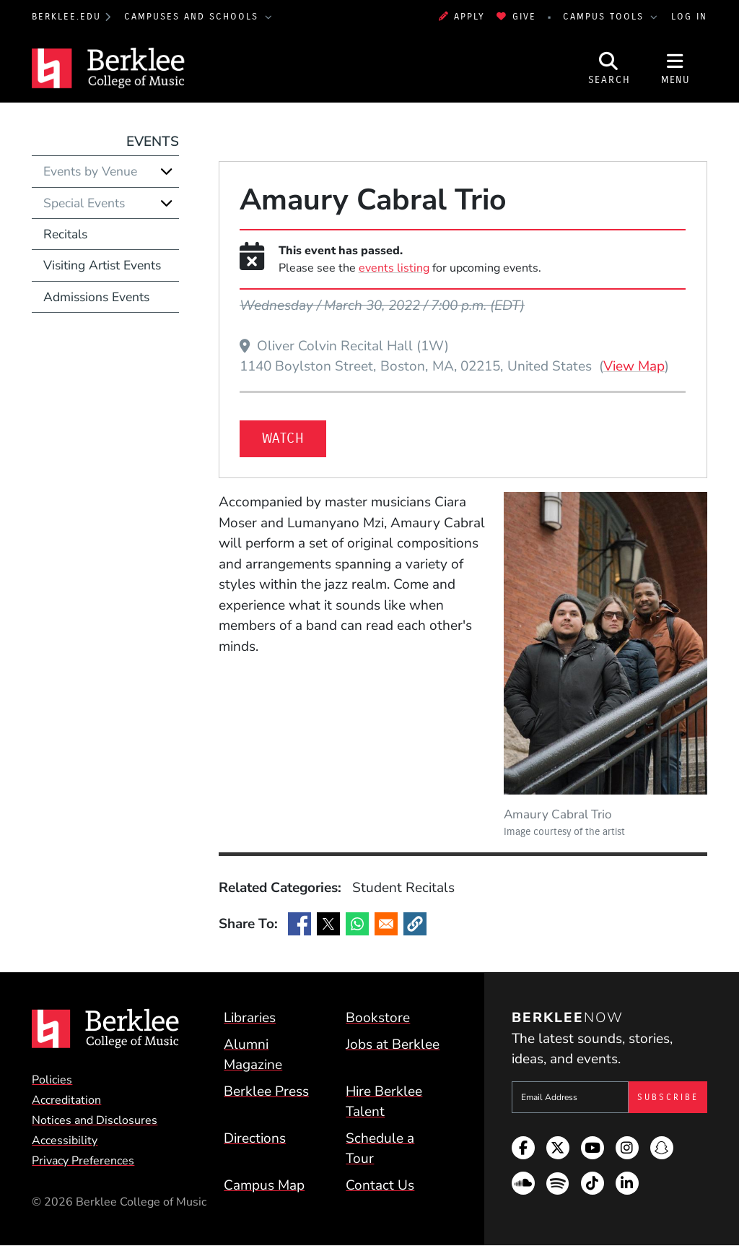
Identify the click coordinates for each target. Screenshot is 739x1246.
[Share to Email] (386, 923)
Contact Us (380, 1185)
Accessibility (64, 1140)
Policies (52, 1080)
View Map (634, 366)
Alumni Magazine (253, 1055)
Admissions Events (96, 297)
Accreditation (66, 1100)
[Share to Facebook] (299, 923)
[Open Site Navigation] (675, 68)
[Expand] (167, 171)
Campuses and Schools (193, 16)
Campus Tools (605, 16)
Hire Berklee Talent (384, 1102)
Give (516, 16)
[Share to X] (328, 923)
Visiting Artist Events (102, 265)
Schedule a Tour (380, 1149)
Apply (462, 16)
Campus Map (264, 1185)
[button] (415, 923)
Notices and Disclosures (94, 1120)
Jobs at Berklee (393, 1044)
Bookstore (378, 1017)
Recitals (65, 234)
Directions (255, 1138)
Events (152, 141)
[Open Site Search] (609, 68)
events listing (394, 268)
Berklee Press (266, 1091)
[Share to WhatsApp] (357, 923)
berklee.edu (66, 16)
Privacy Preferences (83, 1161)
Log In (689, 16)
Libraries (250, 1017)
